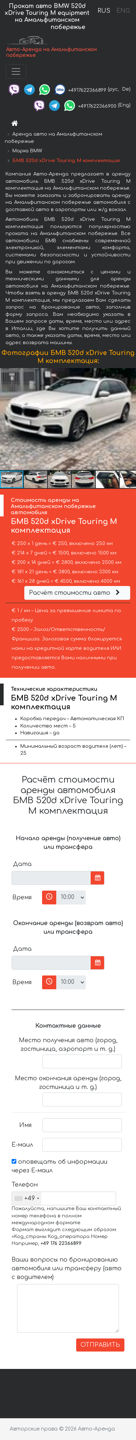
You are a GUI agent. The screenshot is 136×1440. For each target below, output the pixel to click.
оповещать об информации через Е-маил (59, 1166)
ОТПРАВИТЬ (100, 1345)
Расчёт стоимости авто (75, 593)
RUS (104, 11)
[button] (129, 419)
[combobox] (26, 1198)
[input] (51, 878)
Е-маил (22, 1145)
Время (22, 897)
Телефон (24, 1184)
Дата (22, 864)
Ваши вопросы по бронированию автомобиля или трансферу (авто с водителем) (66, 1268)
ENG (122, 11)
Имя (25, 1125)
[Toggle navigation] (16, 71)
